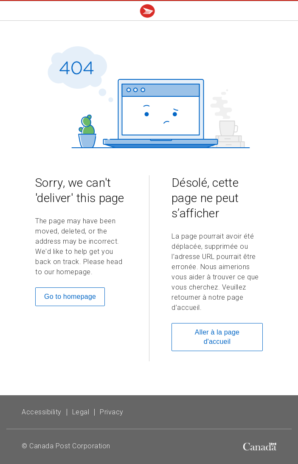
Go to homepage (70, 296)
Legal (81, 412)
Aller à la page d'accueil (217, 337)
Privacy (112, 412)
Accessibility (42, 412)
